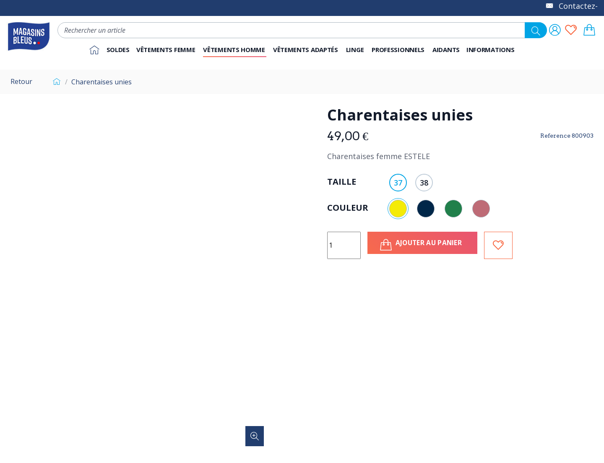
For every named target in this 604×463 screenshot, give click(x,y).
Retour (21, 81)
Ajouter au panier (426, 245)
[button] (399, 50)
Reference (555, 135)
